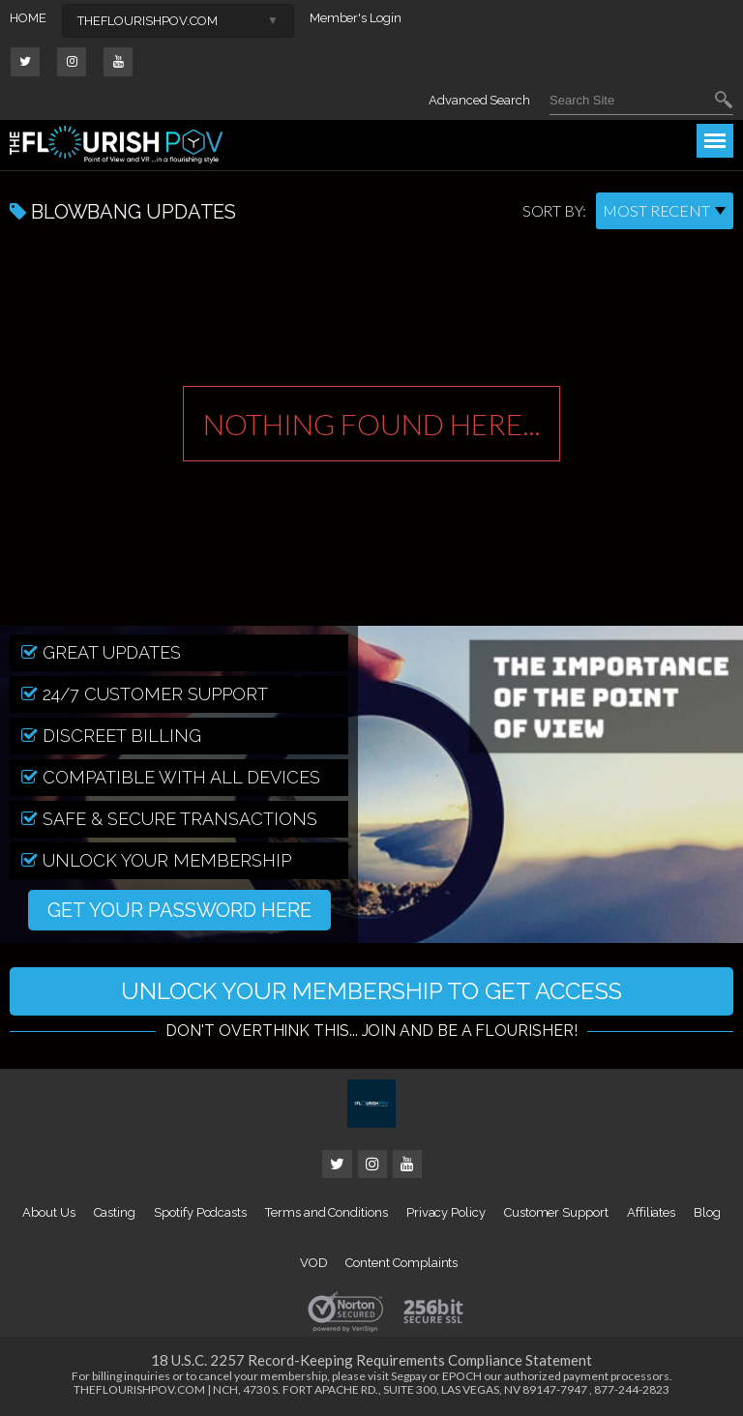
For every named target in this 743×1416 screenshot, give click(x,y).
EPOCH (462, 1376)
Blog (707, 1212)
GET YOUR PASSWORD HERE (179, 910)
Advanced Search (479, 100)
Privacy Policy (446, 1212)
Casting (115, 1212)
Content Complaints (401, 1262)
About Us (48, 1212)
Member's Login (355, 18)
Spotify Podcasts (200, 1212)
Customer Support (556, 1212)
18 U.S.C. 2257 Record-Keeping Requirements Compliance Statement (371, 1360)
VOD (314, 1262)
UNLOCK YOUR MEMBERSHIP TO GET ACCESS (371, 991)
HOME (28, 18)
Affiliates (651, 1212)
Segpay (409, 1376)
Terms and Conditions (326, 1212)
